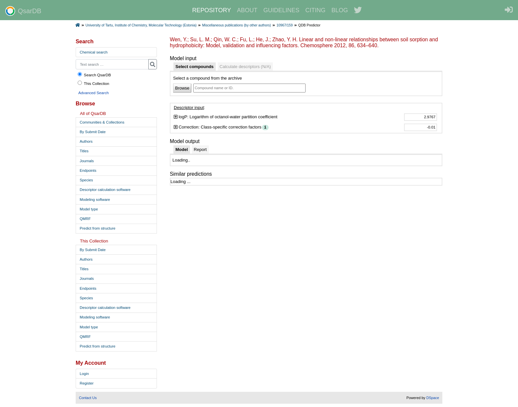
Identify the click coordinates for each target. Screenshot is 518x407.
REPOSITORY (211, 10)
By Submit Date (92, 132)
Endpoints (88, 170)
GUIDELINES (281, 10)
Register (86, 383)
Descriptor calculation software (105, 190)
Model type (89, 209)
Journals (87, 161)
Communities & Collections (102, 122)
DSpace (432, 398)
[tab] (194, 66)
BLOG (339, 10)
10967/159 (285, 25)
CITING (315, 10)
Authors (86, 141)
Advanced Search (93, 93)
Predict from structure (97, 228)
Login (84, 374)
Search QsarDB (94, 74)
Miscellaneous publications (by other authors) (236, 25)
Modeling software (95, 200)
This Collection (93, 83)
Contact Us (88, 398)
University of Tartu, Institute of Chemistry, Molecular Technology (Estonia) (141, 25)
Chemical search (93, 52)
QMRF (85, 219)
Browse (182, 88)
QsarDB (23, 11)
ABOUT (247, 10)
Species (86, 180)
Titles (84, 151)
